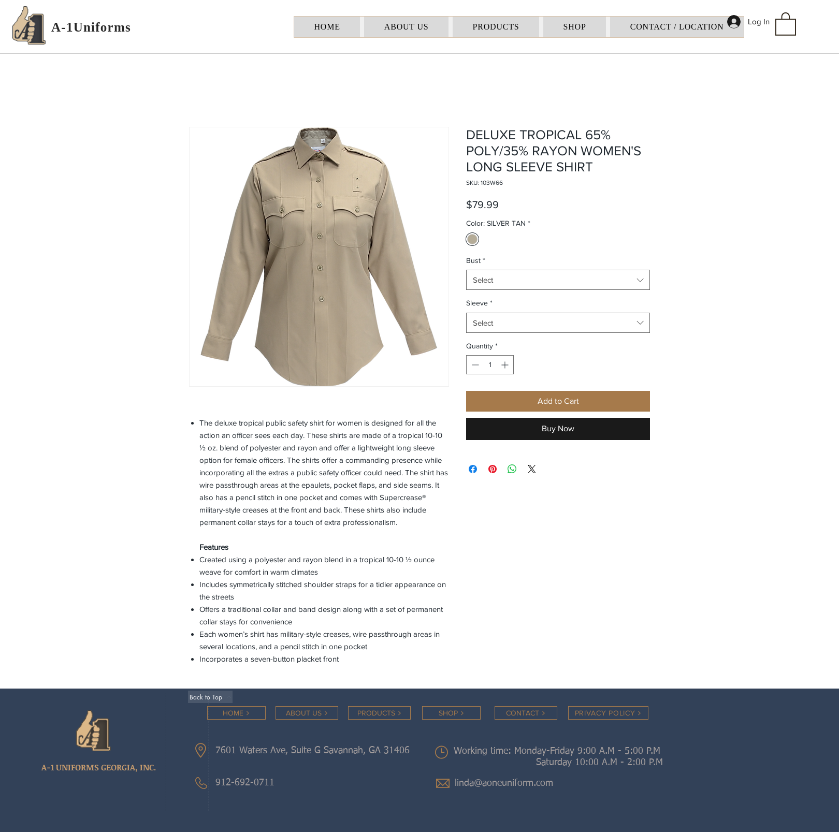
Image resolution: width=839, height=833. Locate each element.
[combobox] (558, 280)
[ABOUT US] (307, 713)
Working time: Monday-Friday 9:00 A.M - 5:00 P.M (558, 751)
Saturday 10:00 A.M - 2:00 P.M (587, 762)
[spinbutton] (490, 365)
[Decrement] (474, 365)
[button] (785, 23)
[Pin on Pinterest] (492, 469)
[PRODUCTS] (379, 713)
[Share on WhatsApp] (512, 469)
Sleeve (479, 303)
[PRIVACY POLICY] (608, 713)
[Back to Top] (210, 697)
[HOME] (236, 713)
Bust (475, 260)
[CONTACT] (526, 713)
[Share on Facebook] (473, 469)
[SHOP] (451, 713)
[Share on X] (532, 469)
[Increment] (505, 365)
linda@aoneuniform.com (504, 783)
